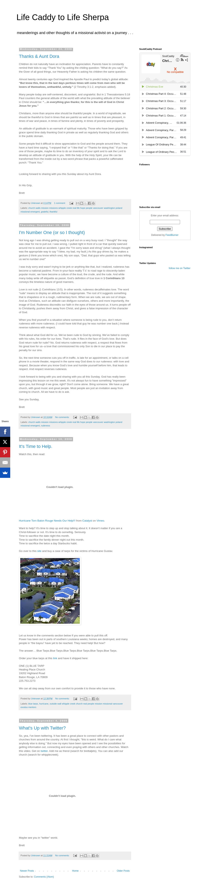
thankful (53, 211)
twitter (44, 750)
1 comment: (60, 203)
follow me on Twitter (179, 268)
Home (75, 870)
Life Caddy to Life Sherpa (63, 17)
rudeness (45, 425)
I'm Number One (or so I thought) (52, 232)
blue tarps (33, 703)
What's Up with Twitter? (42, 728)
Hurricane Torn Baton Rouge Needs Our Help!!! (47, 520)
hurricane (43, 703)
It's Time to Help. (35, 446)
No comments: (62, 417)
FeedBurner (172, 235)
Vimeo (100, 520)
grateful (44, 211)
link (55, 658)
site (39, 551)
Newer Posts (27, 870)
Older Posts (123, 870)
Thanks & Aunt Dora (39, 56)
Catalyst (87, 520)
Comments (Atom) (44, 876)
